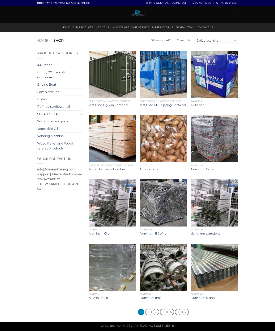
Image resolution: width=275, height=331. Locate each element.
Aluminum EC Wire (153, 233)
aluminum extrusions (205, 233)
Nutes (42, 99)
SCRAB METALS (49, 114)
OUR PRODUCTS (82, 27)
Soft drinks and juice (52, 121)
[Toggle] (81, 114)
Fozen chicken (48, 92)
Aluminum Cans (202, 169)
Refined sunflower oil (53, 106)
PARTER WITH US (162, 27)
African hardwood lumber (107, 169)
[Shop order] (216, 40)
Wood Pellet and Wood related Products (55, 146)
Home (42, 40)
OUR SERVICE (140, 27)
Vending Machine (50, 136)
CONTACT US (205, 27)
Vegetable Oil (47, 129)
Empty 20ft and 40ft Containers (53, 75)
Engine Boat (46, 84)
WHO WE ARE (120, 27)
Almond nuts (149, 169)
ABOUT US (102, 27)
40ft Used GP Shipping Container (163, 105)
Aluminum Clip (99, 233)
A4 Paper (44, 65)
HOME (66, 27)
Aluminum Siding (203, 298)
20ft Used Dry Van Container (108, 105)
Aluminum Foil (99, 298)
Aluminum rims (150, 298)
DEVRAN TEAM (185, 27)
